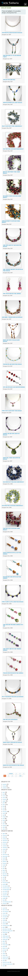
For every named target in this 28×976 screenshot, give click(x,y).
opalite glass (5, 939)
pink (3, 818)
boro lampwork (6, 911)
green (4, 804)
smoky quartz (5, 896)
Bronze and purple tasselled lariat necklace (11, 340)
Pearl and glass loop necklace (10, 719)
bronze (4, 795)
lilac (3, 809)
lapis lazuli (5, 873)
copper (4, 801)
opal (3, 815)
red (3, 822)
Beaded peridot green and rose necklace (12, 742)
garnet (4, 859)
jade (3, 868)
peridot (4, 880)
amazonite (5, 835)
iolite (3, 866)
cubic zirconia (5, 922)
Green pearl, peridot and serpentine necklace (11, 458)
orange (4, 816)
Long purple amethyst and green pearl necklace (12, 245)
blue (3, 794)
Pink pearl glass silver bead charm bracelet (11, 529)
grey (3, 806)
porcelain (4, 950)
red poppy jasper (6, 889)
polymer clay (5, 948)
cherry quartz (5, 915)
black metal (5, 909)
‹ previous (11, 773)
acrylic (4, 908)
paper (4, 941)
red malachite (5, 886)
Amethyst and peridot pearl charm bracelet (11, 172)
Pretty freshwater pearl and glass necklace (12, 696)
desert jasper (5, 856)
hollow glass (5, 932)
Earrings (4, 786)
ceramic (4, 913)
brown (4, 797)
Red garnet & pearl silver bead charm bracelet (12, 196)
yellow (4, 829)
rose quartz (5, 893)
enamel (4, 923)
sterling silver (5, 958)
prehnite (4, 884)
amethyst (4, 838)
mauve (4, 813)
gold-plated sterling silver (8, 930)
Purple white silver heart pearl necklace (12, 410)
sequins (4, 955)
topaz (4, 900)
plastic (4, 946)
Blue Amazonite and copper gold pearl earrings (12, 577)
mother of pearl (6, 937)
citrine (4, 851)
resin (4, 951)
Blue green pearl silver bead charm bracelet (12, 505)
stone (4, 960)
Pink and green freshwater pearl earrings (13, 673)
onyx (3, 877)
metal (4, 934)
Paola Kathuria (10, 2)
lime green (5, 811)
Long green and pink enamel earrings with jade (13, 625)
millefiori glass (5, 936)
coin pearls (5, 916)
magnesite (5, 875)
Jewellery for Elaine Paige (9, 79)
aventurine (5, 842)
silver (4, 823)
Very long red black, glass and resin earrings (14, 387)
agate (4, 833)
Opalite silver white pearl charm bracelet (12, 126)
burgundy (4, 799)
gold (3, 802)
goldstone (4, 861)
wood (4, 965)
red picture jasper (6, 887)
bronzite (4, 844)
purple (4, 820)
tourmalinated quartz (7, 901)
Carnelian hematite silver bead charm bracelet (11, 221)
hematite (4, 863)
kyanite (4, 872)
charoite (4, 849)
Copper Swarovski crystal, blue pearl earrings (12, 553)
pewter (4, 943)
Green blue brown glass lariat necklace (12, 102)
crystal (4, 920)
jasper (4, 870)
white (4, 827)
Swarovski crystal (6, 962)
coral (4, 852)
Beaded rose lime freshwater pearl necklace (13, 765)
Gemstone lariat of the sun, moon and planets (12, 56)
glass (4, 927)
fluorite (4, 858)
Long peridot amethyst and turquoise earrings (12, 649)
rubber (4, 953)
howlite (4, 865)
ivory (3, 808)
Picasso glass (5, 944)
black (4, 792)
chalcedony (5, 847)
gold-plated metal (6, 929)
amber (4, 837)
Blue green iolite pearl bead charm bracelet (13, 482)
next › (21, 775)
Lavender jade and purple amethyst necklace (11, 434)
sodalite (4, 898)
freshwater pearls (6, 925)
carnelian (4, 845)
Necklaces (5, 787)
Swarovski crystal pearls (7, 964)
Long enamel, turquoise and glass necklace (12, 317)
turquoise (4, 825)
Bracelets (4, 784)
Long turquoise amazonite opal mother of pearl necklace (13, 269)
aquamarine (5, 840)
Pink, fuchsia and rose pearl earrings (12, 293)
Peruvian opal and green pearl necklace (12, 364)
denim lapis (5, 854)
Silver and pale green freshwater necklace (12, 32)
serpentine (5, 894)
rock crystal (5, 891)
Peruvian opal (5, 882)
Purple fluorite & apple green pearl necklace (12, 602)
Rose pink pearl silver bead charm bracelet (13, 149)
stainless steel (5, 957)
